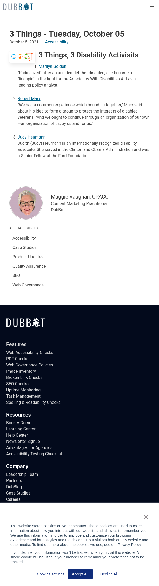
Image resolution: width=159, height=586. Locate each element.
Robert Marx (29, 98)
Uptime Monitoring (23, 389)
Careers (13, 499)
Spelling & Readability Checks (33, 402)
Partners (14, 480)
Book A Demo (18, 422)
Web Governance (28, 284)
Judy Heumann (31, 137)
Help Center (17, 435)
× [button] (146, 517)
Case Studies (24, 247)
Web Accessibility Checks (29, 352)
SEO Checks (17, 383)
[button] (152, 7)
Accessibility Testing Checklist (34, 453)
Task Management (23, 396)
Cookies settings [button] (50, 574)
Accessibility (57, 41)
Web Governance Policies (29, 365)
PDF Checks (17, 358)
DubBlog (14, 486)
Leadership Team (22, 474)
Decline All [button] (109, 574)
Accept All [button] (80, 574)
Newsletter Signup (23, 441)
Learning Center (21, 428)
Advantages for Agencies (29, 447)
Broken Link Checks (24, 377)
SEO (16, 275)
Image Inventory (21, 371)
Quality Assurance (29, 266)
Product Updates (27, 256)
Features (16, 344)
